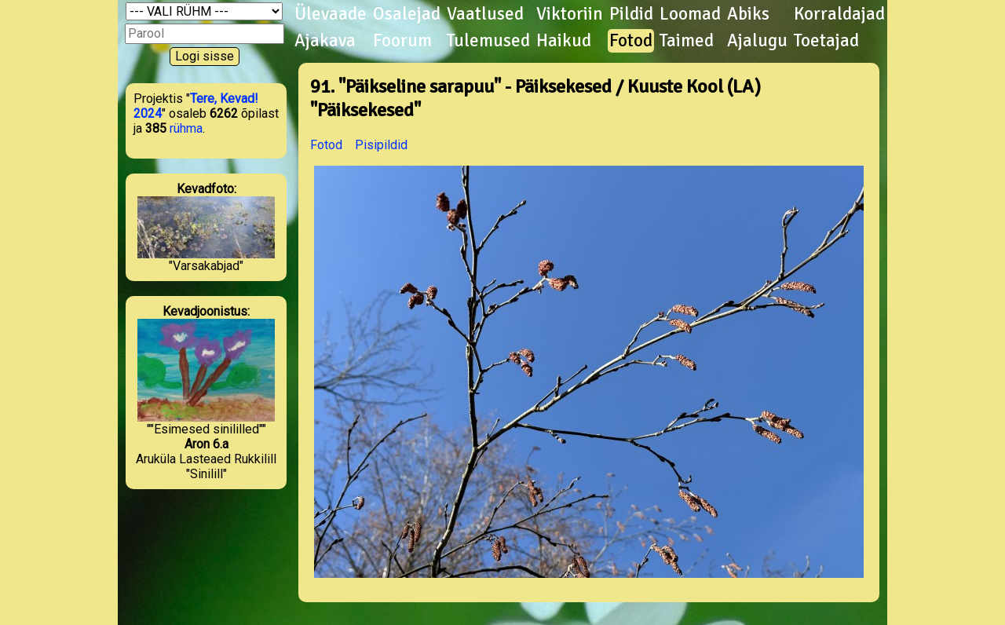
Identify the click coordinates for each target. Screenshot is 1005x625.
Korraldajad (839, 14)
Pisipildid (381, 144)
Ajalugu (757, 41)
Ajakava (325, 41)
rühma (186, 128)
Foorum (402, 41)
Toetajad (826, 41)
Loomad (690, 14)
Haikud (563, 41)
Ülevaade (330, 14)
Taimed (687, 41)
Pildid (631, 14)
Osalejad (406, 14)
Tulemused (488, 41)
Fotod (630, 41)
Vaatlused (485, 14)
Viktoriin (569, 14)
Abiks (748, 14)
